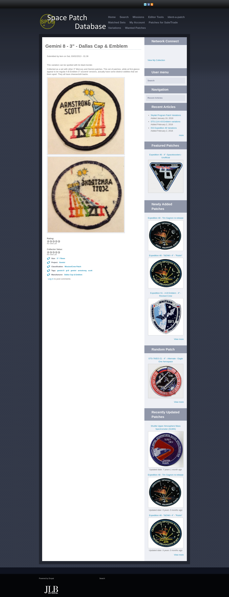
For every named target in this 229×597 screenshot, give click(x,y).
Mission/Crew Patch (73, 266)
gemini (73, 270)
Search (124, 17)
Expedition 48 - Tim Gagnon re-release (165, 218)
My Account (137, 22)
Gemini (62, 262)
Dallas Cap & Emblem (73, 275)
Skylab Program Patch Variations (166, 115)
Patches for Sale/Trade (163, 22)
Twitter (162, 49)
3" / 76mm (61, 258)
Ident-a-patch (176, 17)
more (181, 135)
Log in (51, 279)
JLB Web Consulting (51, 589)
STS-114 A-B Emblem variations (165, 121)
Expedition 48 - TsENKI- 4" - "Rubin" (165, 255)
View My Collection (156, 60)
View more (179, 339)
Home (112, 17)
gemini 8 (60, 270)
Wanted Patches (135, 27)
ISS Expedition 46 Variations (164, 128)
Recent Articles (155, 98)
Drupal (51, 578)
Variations (114, 27)
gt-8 (67, 270)
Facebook (169, 49)
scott (90, 270)
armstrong (82, 270)
